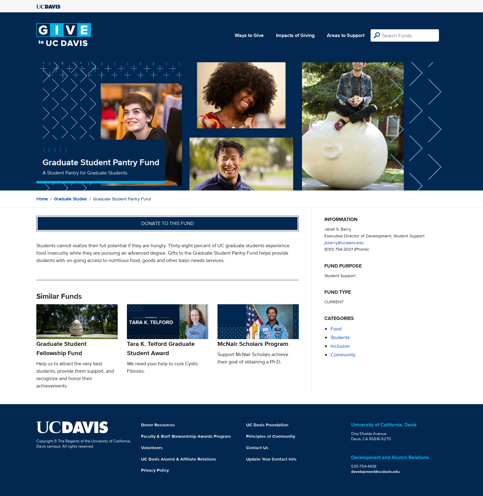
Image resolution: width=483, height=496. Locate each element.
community (343, 354)
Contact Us (257, 448)
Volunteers (152, 448)
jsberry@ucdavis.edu (344, 242)
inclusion (340, 346)
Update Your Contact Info (271, 459)
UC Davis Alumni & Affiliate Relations (178, 459)
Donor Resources (158, 425)
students (340, 337)
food (336, 328)
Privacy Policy (155, 470)
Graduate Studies (70, 199)
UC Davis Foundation (267, 425)
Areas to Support (345, 35)
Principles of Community (270, 436)
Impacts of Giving (295, 35)
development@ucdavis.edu (375, 471)
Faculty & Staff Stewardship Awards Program (186, 436)
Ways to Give (249, 35)
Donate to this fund (167, 223)
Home (42, 199)
